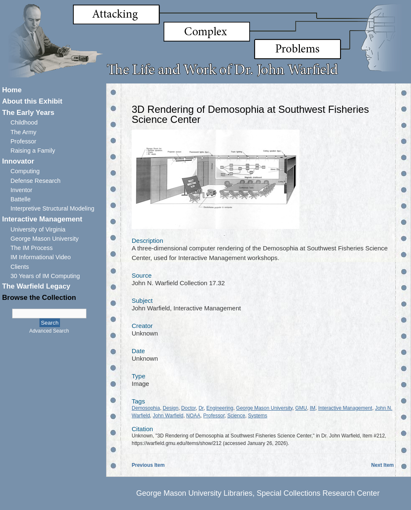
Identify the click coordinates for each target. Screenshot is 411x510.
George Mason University (44, 238)
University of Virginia (37, 229)
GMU (301, 408)
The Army (23, 132)
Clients (19, 266)
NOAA (193, 416)
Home (12, 90)
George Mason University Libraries (194, 493)
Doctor (188, 408)
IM (312, 408)
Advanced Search (49, 331)
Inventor (21, 190)
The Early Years (28, 113)
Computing (25, 171)
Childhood (24, 122)
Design (170, 408)
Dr (200, 408)
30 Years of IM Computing (45, 276)
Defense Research (35, 180)
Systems (257, 416)
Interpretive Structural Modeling (52, 208)
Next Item (382, 465)
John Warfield (168, 416)
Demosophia (146, 408)
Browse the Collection (39, 298)
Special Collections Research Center (318, 493)
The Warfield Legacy (36, 286)
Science (236, 416)
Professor (23, 141)
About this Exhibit (32, 101)
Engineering (219, 408)
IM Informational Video (40, 257)
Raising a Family (32, 150)
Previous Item (148, 465)
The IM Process (31, 248)
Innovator (18, 161)
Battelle (20, 199)
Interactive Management (42, 219)
